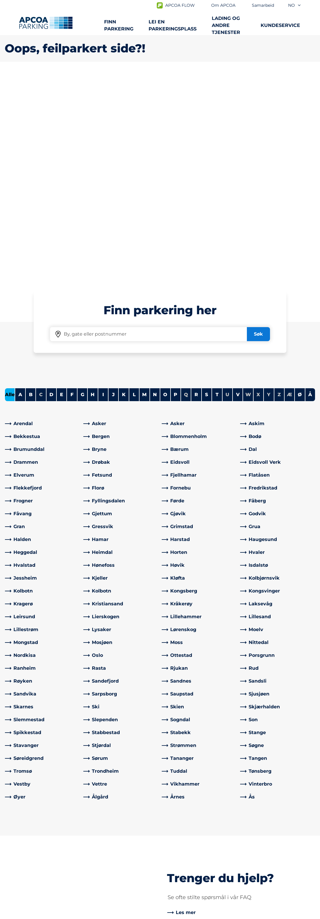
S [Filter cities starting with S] (206, 188)
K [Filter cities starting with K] (123, 188)
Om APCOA (178, 832)
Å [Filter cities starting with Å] (310, 188)
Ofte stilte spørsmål (107, 832)
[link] (42, 217)
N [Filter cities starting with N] (155, 188)
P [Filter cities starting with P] (175, 188)
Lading (13, 842)
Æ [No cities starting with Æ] (289, 188)
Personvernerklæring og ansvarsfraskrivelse (49, 913)
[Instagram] (111, 872)
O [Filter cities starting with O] (165, 188)
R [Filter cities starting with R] (196, 188)
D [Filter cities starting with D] (51, 188)
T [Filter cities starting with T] (217, 188)
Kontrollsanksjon (104, 842)
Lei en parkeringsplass (173, 25)
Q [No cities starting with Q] (186, 188)
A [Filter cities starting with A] (20, 188)
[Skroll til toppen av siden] (310, 788)
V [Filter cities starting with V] (238, 188)
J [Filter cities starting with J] (113, 188)
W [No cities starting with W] (248, 188)
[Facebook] (88, 872)
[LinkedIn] (100, 872)
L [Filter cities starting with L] (134, 188)
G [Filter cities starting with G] (82, 188)
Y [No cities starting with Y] (268, 188)
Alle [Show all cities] (10, 188)
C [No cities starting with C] (41, 188)
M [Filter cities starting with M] (144, 188)
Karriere (174, 860)
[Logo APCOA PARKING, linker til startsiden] (46, 23)
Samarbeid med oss (188, 842)
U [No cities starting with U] (227, 188)
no (294, 5)
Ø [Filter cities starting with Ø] (300, 188)
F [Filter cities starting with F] (71, 188)
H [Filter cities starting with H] (92, 188)
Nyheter (174, 851)
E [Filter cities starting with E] (61, 188)
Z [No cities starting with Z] (279, 188)
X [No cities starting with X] (258, 188)
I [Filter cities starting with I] (103, 188)
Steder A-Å (17, 832)
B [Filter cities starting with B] (30, 188)
